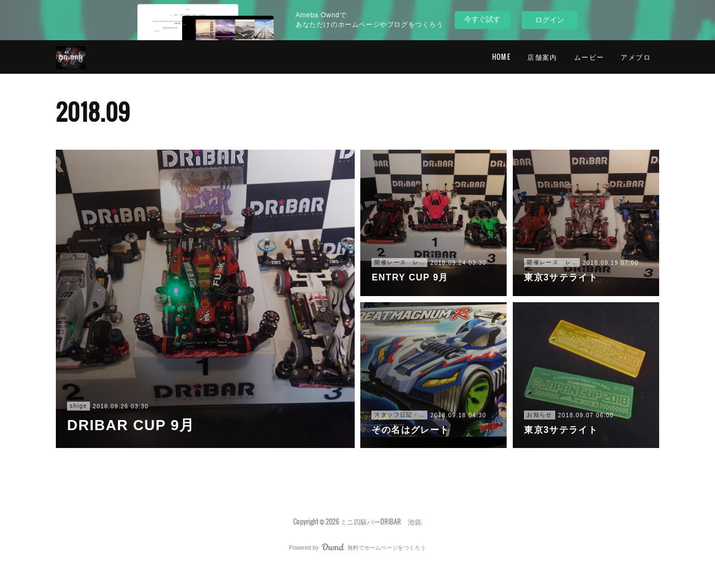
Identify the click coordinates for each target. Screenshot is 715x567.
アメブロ (636, 56)
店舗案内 (542, 56)
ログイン (549, 20)
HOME (501, 56)
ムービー (589, 56)
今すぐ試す (482, 19)
